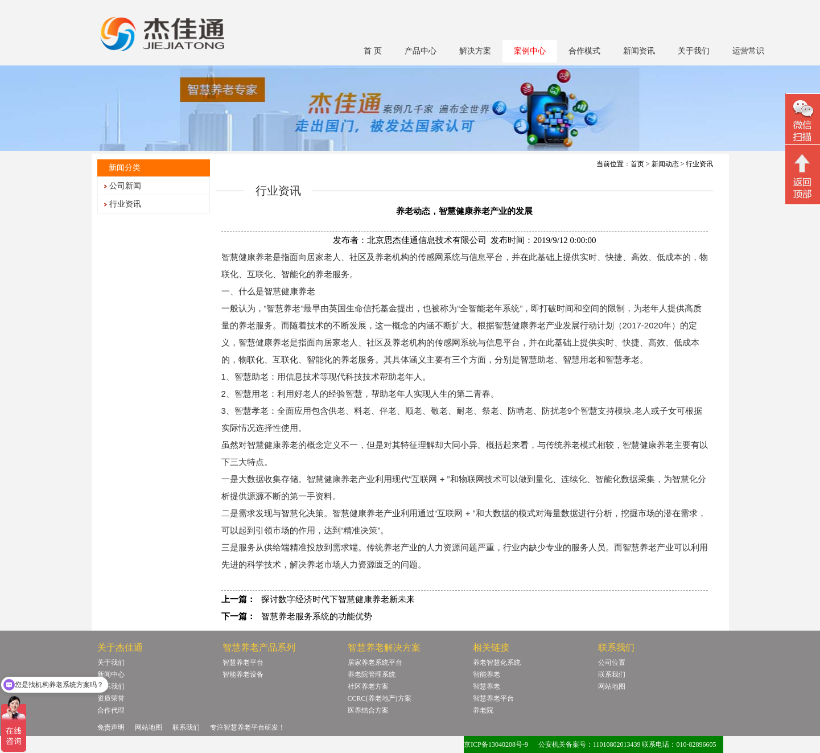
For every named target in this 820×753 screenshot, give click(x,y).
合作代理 (111, 710)
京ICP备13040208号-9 (496, 744)
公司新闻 (125, 186)
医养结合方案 (368, 710)
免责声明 (111, 727)
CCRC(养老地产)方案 (379, 698)
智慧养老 (486, 686)
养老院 (483, 710)
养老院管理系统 (371, 674)
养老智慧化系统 (497, 662)
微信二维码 (802, 120)
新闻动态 (665, 164)
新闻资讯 (639, 51)
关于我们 (694, 51)
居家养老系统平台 (375, 662)
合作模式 (584, 51)
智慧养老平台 (242, 662)
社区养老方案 (368, 686)
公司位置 (611, 662)
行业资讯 (125, 204)
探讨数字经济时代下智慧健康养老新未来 (338, 599)
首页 (637, 164)
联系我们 (111, 686)
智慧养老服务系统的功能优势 (316, 616)
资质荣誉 (111, 698)
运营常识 (748, 51)
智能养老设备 (242, 674)
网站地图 (611, 686)
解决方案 (475, 51)
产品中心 (420, 51)
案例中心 (530, 51)
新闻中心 (111, 674)
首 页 (373, 51)
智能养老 (486, 674)
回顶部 (802, 175)
